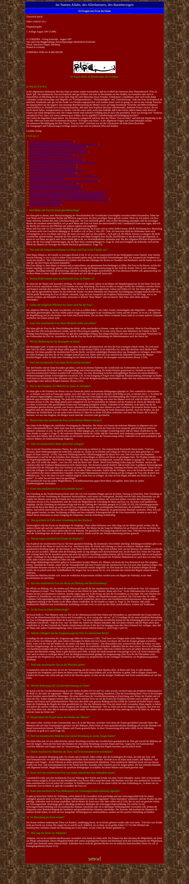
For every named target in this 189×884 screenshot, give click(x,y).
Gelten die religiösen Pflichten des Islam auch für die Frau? (57, 149)
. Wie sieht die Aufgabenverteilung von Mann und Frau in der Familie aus (63, 144)
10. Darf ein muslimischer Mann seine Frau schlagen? (55, 443)
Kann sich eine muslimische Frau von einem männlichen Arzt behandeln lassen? (68, 197)
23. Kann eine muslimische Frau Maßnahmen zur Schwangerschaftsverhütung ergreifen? (73, 791)
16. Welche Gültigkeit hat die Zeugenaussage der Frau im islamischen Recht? (67, 633)
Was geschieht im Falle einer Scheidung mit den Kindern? (57, 170)
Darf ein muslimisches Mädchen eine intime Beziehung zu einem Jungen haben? (68, 192)
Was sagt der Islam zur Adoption (45, 205)
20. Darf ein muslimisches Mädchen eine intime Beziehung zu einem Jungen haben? (71, 736)
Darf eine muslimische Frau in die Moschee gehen (53, 184)
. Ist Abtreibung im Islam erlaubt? (45, 202)
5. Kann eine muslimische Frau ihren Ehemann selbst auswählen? (61, 323)
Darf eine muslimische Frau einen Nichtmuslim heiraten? (56, 157)
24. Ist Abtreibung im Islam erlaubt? (45, 817)
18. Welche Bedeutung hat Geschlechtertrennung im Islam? (58, 685)
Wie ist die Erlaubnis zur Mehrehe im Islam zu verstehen (56, 160)
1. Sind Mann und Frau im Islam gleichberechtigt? (53, 210)
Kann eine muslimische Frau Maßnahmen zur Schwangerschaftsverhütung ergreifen (69, 199)
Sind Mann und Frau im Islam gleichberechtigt (51, 141)
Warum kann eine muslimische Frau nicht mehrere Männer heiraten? (61, 163)
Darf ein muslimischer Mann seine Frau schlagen (53, 165)
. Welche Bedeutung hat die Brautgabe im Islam (50, 155)
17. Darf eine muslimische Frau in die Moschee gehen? (55, 664)
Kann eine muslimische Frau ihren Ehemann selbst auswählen (58, 152)
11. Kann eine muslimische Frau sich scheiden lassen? (55, 488)
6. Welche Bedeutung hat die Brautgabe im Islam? (53, 341)
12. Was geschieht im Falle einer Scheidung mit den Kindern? (59, 520)
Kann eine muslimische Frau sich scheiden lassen (53, 168)
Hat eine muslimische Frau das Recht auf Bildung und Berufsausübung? (64, 176)
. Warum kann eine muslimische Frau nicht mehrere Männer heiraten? (65, 420)
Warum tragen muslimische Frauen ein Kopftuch (53, 173)
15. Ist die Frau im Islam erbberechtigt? (47, 609)
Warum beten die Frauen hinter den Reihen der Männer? (56, 189)
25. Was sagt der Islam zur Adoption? (46, 832)
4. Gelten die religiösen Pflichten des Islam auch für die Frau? (59, 304)
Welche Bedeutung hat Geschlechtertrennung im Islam (55, 186)
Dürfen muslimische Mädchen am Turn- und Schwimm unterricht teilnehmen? (67, 194)
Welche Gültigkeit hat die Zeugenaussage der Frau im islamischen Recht (64, 181)
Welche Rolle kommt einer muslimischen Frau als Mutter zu (57, 147)
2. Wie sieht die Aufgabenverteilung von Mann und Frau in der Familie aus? (67, 249)
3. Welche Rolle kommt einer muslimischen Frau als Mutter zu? (60, 278)
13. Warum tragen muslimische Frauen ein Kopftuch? (55, 538)
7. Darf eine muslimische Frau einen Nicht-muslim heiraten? (58, 362)
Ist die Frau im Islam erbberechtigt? (47, 178)
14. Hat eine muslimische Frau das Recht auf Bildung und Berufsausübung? (66, 583)
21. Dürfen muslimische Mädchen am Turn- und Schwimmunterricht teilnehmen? (69, 751)
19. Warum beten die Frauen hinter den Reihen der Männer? (58, 717)
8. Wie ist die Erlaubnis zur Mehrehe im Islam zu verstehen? (58, 386)
